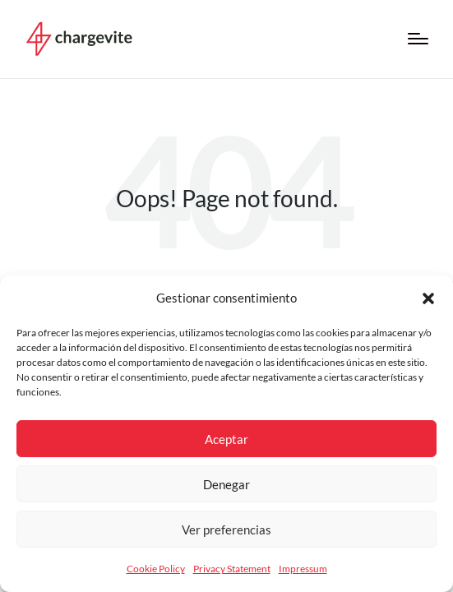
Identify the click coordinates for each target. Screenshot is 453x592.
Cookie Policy (156, 568)
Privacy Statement (231, 568)
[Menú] (418, 38)
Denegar (226, 484)
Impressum (303, 568)
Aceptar (226, 439)
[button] (428, 298)
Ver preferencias (226, 529)
